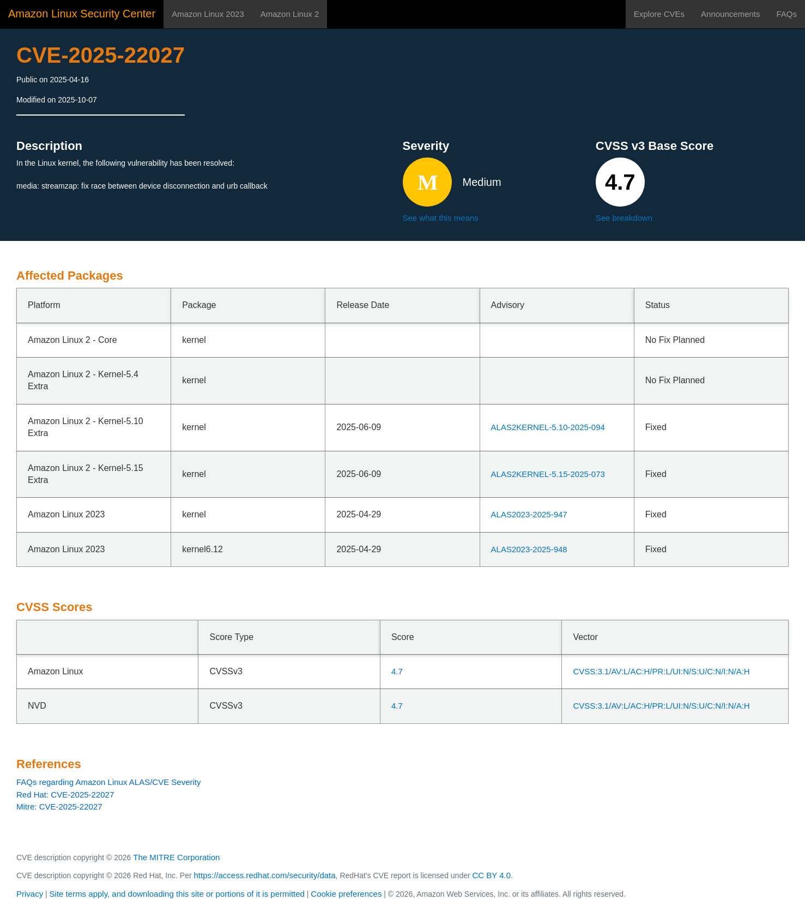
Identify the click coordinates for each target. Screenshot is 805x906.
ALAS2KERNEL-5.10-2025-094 (548, 427)
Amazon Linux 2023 (208, 14)
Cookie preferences (346, 893)
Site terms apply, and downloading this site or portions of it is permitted (177, 893)
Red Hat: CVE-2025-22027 (65, 794)
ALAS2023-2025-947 (529, 514)
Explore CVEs (659, 14)
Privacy (29, 893)
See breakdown (624, 217)
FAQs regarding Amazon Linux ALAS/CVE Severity (108, 782)
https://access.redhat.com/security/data (264, 875)
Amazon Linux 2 (290, 14)
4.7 (397, 671)
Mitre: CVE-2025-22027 (59, 806)
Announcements (730, 14)
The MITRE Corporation (176, 857)
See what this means (441, 217)
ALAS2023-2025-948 (529, 549)
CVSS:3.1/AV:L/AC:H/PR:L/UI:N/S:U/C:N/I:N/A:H (661, 671)
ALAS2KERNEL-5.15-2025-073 (548, 474)
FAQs (786, 14)
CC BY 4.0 (492, 875)
